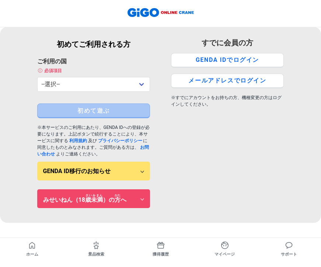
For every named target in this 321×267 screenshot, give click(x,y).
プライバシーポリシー (120, 140)
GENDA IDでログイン (227, 59)
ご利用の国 (93, 66)
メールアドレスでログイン (227, 80)
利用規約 (78, 140)
